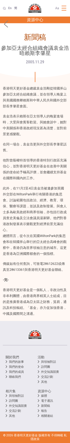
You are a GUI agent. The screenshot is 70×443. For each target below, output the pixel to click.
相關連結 (47, 416)
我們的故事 (16, 362)
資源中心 (44, 391)
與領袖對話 (48, 362)
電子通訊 (47, 401)
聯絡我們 (15, 377)
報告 (44, 411)
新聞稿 (45, 406)
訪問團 (45, 367)
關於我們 (12, 357)
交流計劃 (47, 377)
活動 (41, 357)
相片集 (11, 391)
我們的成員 (16, 372)
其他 (44, 382)
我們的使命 (16, 367)
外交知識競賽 (50, 372)
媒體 (44, 395)
